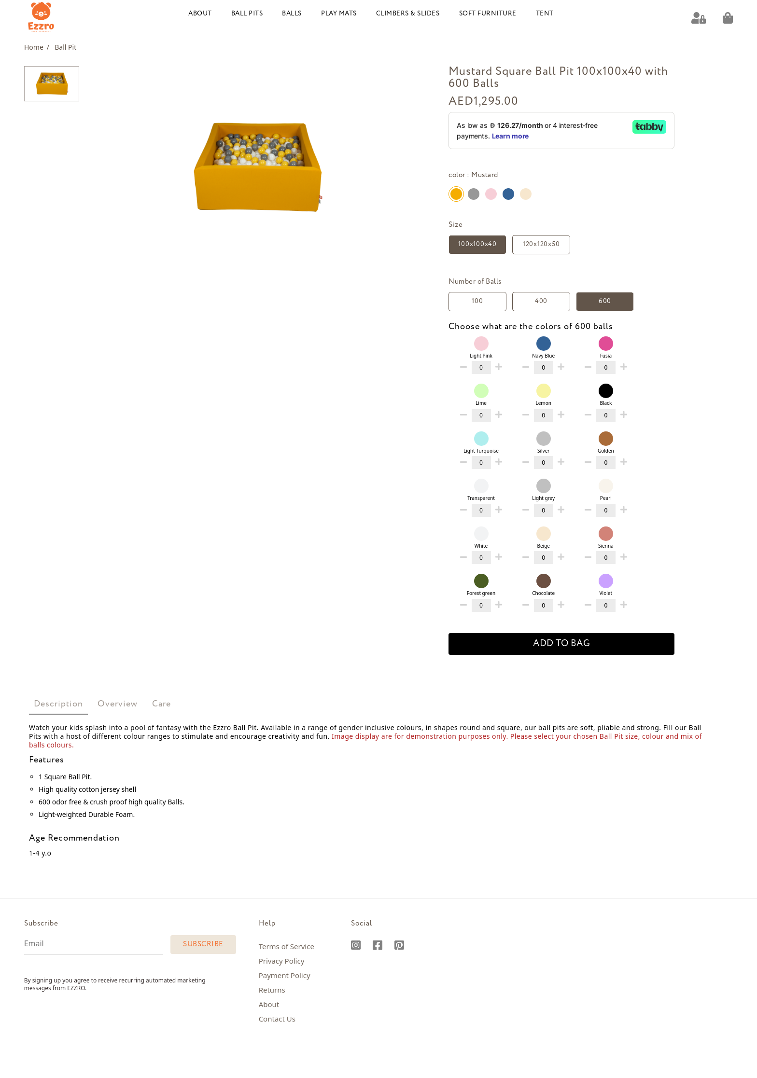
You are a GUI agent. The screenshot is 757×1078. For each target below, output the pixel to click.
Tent (545, 13)
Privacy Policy (282, 960)
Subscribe (203, 944)
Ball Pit (65, 46)
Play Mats (339, 13)
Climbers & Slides (408, 13)
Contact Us (277, 1018)
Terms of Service (286, 946)
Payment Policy (284, 975)
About (200, 13)
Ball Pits (247, 13)
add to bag (561, 643)
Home (36, 46)
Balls (292, 13)
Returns (272, 989)
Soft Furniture (488, 13)
